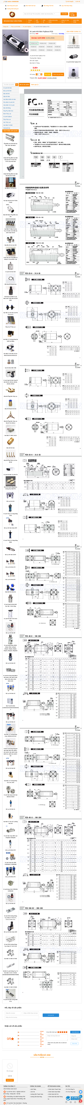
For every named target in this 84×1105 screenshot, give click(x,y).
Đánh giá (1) (34, 84)
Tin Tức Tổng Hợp (70, 1091)
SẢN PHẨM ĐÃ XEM (42, 1055)
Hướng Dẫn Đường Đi (11, 8)
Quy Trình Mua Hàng (65, 5)
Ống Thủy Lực (7, 119)
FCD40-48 (49, 46)
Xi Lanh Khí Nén (7, 88)
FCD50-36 (57, 46)
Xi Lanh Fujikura (27, 26)
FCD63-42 (49, 50)
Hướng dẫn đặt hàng (36, 1096)
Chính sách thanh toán (54, 1089)
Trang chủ (5, 26)
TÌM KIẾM (64, 13)
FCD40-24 (33, 46)
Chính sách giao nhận (54, 1091)
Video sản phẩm (76, 21)
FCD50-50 (33, 50)
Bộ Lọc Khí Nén (7, 90)
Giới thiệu (37, 21)
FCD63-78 (57, 50)
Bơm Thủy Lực (7, 113)
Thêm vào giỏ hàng (58, 74)
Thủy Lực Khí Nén (15, 26)
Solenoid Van (6, 128)
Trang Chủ (30, 21)
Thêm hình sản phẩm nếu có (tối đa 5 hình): (63, 1043)
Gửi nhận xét (75, 1032)
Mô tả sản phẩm (24, 84)
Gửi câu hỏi (51, 1015)
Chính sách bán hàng (53, 21)
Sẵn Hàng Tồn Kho (47, 5)
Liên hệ (44, 21)
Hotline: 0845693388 (13, 1)
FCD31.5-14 (34, 43)
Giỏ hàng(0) (70, 1)
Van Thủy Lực (7, 122)
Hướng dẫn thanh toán (36, 1094)
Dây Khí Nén (6, 96)
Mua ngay (47, 74)
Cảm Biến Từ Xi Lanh (8, 105)
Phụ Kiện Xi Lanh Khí (8, 102)
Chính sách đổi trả (53, 1094)
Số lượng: (33, 74)
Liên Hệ (77, 1)
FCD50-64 (41, 50)
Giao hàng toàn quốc (11, 5)
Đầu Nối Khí (6, 93)
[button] (26, 42)
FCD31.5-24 (43, 43)
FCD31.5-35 (52, 43)
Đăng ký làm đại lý (65, 21)
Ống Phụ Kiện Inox (8, 110)
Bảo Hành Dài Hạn (30, 5)
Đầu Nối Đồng (7, 108)
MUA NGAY (10, 1080)
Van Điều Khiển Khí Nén (9, 99)
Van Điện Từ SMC (8, 125)
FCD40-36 (41, 46)
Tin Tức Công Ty (69, 1089)
